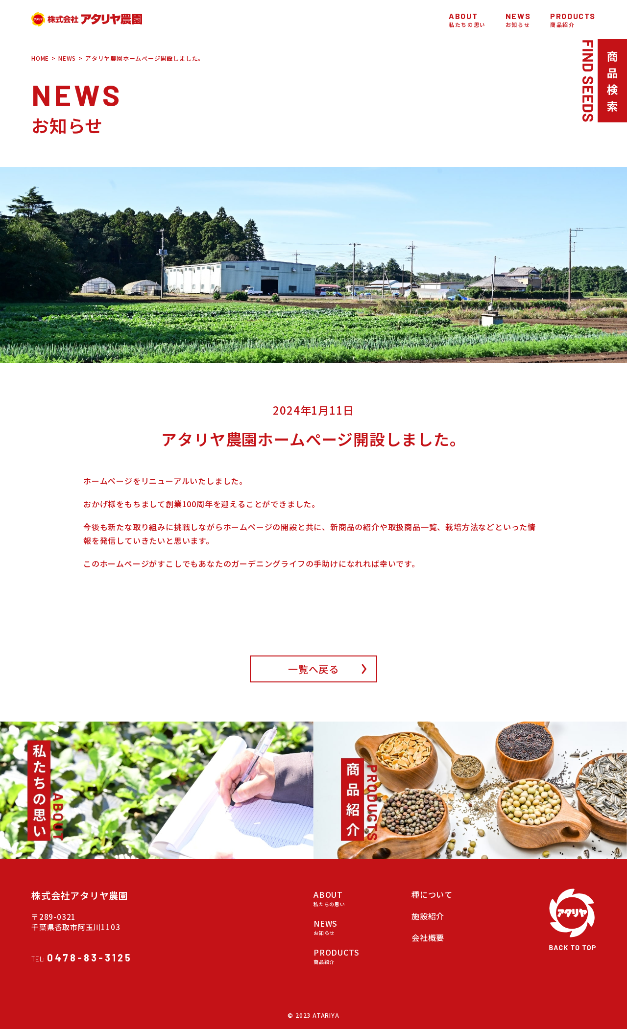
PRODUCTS (353, 955)
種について (432, 894)
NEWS (67, 58)
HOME (40, 58)
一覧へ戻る (313, 669)
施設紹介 (427, 916)
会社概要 (427, 937)
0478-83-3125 (89, 957)
